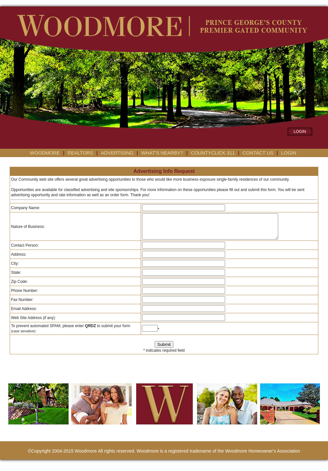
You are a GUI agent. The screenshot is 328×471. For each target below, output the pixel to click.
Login (288, 152)
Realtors (80, 152)
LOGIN (300, 131)
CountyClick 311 (213, 152)
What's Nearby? (162, 152)
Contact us (258, 152)
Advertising (117, 152)
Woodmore (45, 152)
